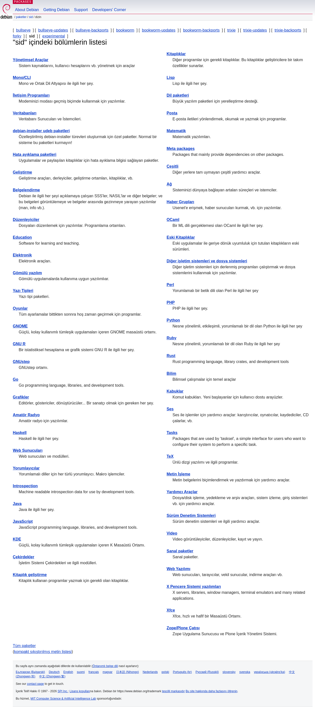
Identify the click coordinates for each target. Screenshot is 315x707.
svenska (244, 672)
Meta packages (181, 148)
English (68, 672)
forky (17, 36)
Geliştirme (22, 172)
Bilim (171, 373)
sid (31, 17)
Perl (170, 285)
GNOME (20, 326)
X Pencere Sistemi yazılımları (194, 586)
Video (172, 533)
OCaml (173, 220)
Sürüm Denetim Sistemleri (191, 515)
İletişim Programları (31, 95)
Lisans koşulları (80, 691)
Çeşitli (172, 166)
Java (17, 504)
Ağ (169, 184)
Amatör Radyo (26, 415)
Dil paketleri (178, 95)
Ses (170, 409)
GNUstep (21, 362)
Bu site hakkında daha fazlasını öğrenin (211, 691)
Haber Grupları (180, 202)
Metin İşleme (178, 474)
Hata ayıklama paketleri (34, 154)
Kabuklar (175, 391)
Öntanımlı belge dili (105, 666)
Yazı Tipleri (23, 291)
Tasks (172, 433)
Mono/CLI (22, 77)
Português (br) (182, 672)
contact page (35, 684)
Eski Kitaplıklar (181, 237)
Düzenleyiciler (26, 220)
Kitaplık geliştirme (30, 575)
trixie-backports (288, 30)
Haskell (20, 433)
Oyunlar (20, 308)
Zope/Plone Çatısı (183, 628)
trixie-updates (255, 30)
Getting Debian (56, 10)
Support (81, 10)
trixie (231, 30)
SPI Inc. (63, 691)
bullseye (23, 30)
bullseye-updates (53, 30)
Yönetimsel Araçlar (30, 60)
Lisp (171, 77)
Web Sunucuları (28, 450)
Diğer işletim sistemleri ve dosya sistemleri (207, 261)
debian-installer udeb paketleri (41, 131)
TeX (170, 456)
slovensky (229, 672)
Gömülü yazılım (27, 273)
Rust (171, 356)
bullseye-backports (92, 30)
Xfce (171, 610)
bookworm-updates (158, 30)
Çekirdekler (23, 557)
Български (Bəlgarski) (30, 672)
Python (173, 320)
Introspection (25, 486)
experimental (53, 36)
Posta (172, 113)
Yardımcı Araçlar (182, 492)
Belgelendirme (26, 190)
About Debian (27, 10)
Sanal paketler (180, 551)
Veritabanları (24, 113)
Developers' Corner (109, 10)
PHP (171, 302)
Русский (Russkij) (207, 672)
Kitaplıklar (176, 54)
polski (165, 672)
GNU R (19, 344)
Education (22, 237)
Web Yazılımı (178, 569)
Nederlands (150, 672)
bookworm (125, 30)
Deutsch (54, 672)
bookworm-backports (201, 30)
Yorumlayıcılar (26, 468)
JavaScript (23, 521)
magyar (107, 672)
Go (15, 379)
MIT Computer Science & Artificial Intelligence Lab (63, 698)
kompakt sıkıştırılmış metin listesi (43, 652)
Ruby (171, 338)
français (94, 672)
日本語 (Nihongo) (127, 672)
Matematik (176, 131)
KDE (17, 539)
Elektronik (22, 255)
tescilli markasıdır (173, 691)
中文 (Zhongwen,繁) (52, 676)
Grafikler (21, 397)
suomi (81, 672)
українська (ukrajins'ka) (269, 672)
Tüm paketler (24, 646)
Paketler (21, 17)
